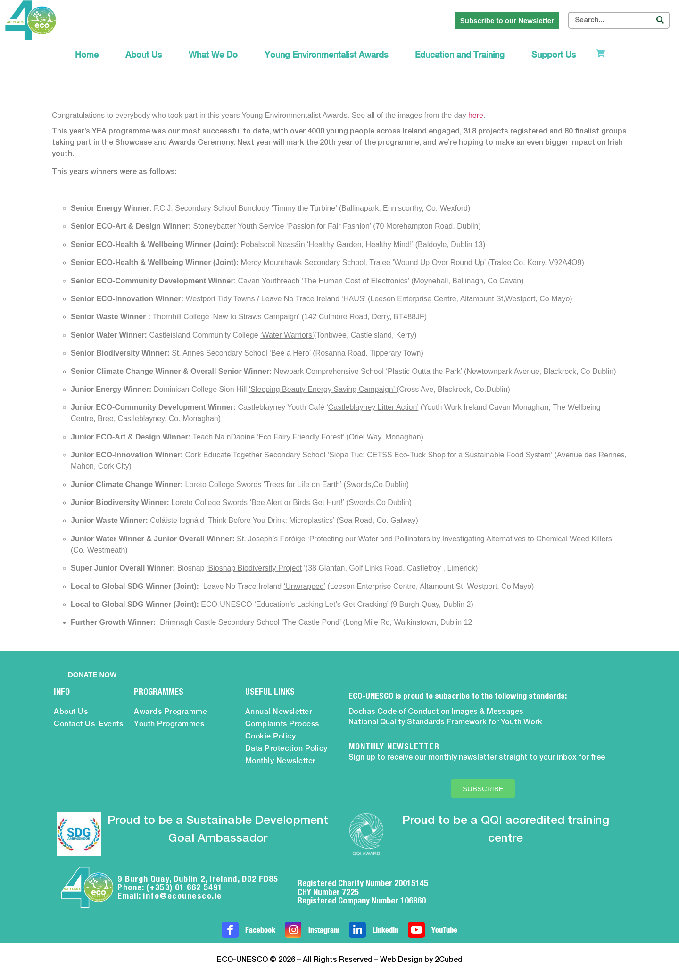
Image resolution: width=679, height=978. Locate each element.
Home (87, 54)
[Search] (660, 20)
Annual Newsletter (279, 711)
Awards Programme (170, 711)
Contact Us (74, 723)
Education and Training (460, 54)
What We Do (213, 54)
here (475, 115)
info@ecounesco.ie (182, 896)
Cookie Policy (270, 735)
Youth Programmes (169, 723)
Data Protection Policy (286, 748)
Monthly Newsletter (280, 760)
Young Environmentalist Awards (326, 54)
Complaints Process (282, 723)
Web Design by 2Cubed (421, 960)
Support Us (553, 54)
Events (111, 723)
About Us (143, 54)
